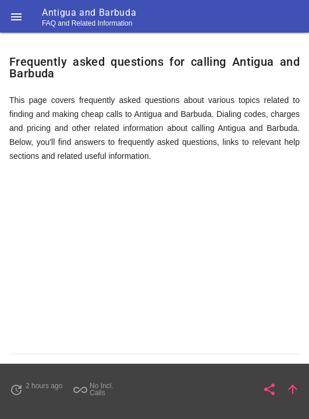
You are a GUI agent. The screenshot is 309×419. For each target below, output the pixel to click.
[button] (16, 16)
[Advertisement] (154, 263)
